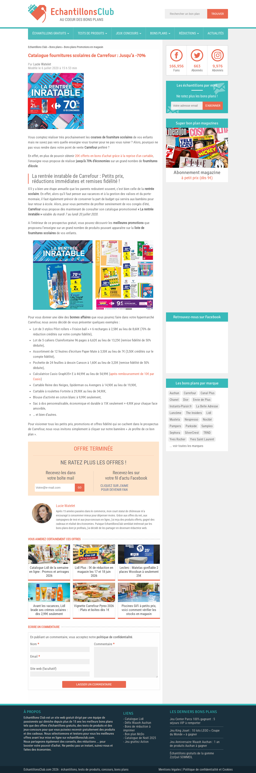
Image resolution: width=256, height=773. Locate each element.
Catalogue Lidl (134, 719)
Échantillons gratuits (49, 33)
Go (79, 487)
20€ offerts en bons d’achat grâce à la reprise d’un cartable (114, 156)
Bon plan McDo (134, 734)
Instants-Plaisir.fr (181, 406)
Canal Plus (207, 393)
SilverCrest (192, 433)
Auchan (174, 393)
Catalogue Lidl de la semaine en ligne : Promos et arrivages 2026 (49, 572)
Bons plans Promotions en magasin (83, 47)
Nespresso (191, 419)
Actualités (216, 33)
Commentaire (104, 644)
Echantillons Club (37, 47)
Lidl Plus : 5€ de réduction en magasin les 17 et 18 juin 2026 (94, 572)
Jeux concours (127, 33)
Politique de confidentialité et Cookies (208, 769)
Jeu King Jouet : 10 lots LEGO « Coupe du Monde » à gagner (195, 732)
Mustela (175, 419)
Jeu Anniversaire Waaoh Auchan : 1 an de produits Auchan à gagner (195, 744)
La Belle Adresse (207, 406)
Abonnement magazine (197, 174)
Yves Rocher (177, 439)
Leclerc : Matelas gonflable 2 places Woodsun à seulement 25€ (139, 572)
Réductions (187, 33)
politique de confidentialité (114, 637)
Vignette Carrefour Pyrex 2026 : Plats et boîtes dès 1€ (94, 608)
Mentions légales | (171, 769)
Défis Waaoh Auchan (138, 723)
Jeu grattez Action (137, 742)
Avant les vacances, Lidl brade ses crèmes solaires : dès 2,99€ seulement (49, 610)
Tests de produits (91, 33)
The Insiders (194, 413)
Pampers (175, 426)
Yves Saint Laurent (202, 439)
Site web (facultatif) (43, 669)
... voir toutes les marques (186, 446)
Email (34, 656)
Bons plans (158, 33)
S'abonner (212, 105)
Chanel (174, 400)
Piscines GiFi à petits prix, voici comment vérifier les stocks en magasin (139, 610)
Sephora (175, 433)
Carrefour (90, 147)
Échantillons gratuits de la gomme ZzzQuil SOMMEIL (192, 755)
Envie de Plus (201, 400)
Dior (185, 400)
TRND (207, 433)
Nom (33, 644)
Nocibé (207, 419)
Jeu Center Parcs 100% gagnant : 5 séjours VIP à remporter (192, 721)
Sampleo (207, 426)
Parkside (191, 426)
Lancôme (175, 413)
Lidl (208, 413)
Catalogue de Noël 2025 (140, 738)
